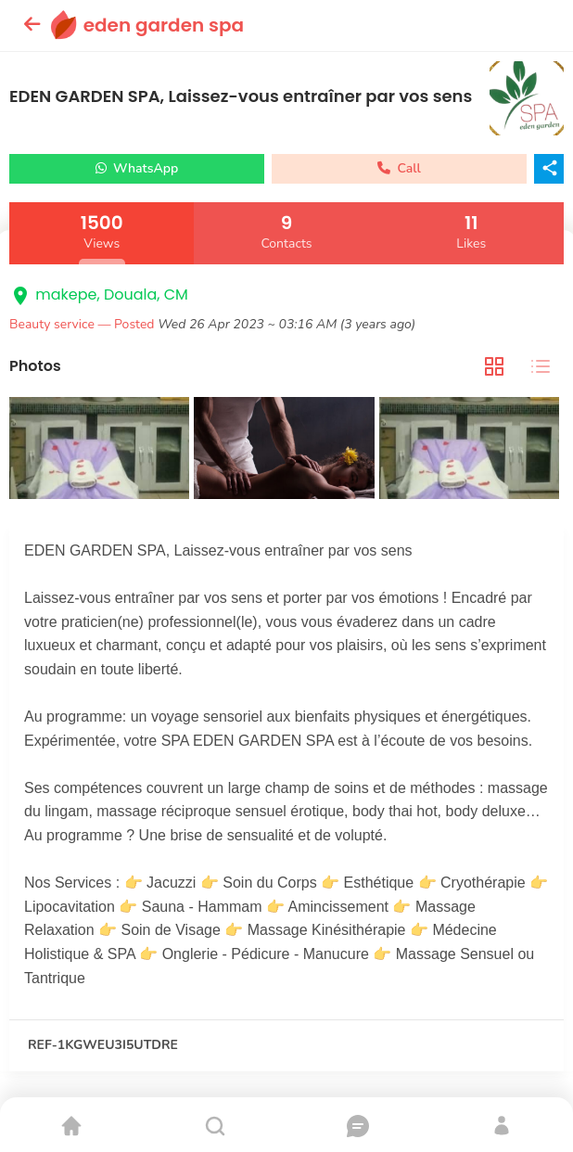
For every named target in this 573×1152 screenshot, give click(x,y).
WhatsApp (137, 168)
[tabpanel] (286, 450)
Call (399, 168)
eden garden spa (163, 25)
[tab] (494, 366)
